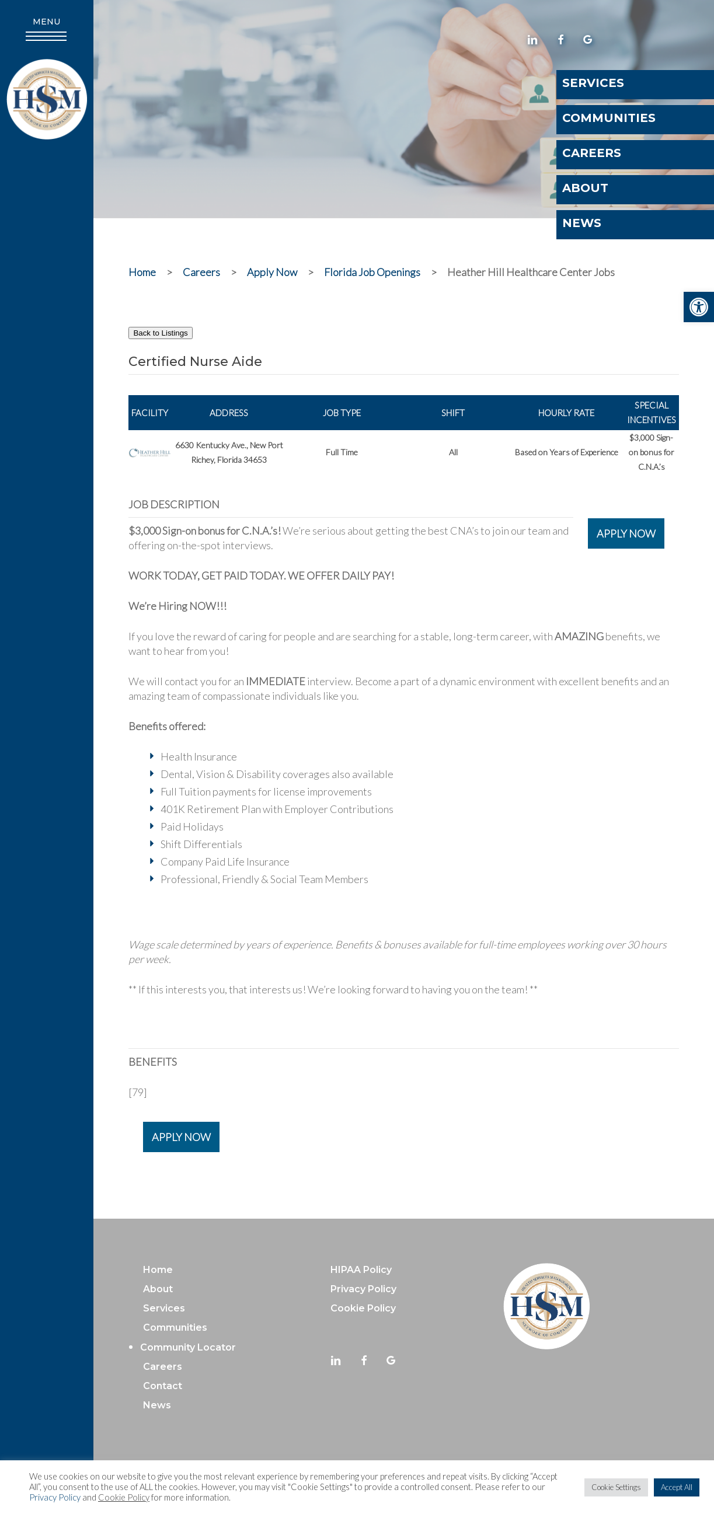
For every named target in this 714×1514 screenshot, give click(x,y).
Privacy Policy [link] (55, 1497)
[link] (699, 307)
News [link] (157, 1405)
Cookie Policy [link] (123, 1497)
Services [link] (164, 1308)
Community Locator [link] (188, 1347)
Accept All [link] (676, 1487)
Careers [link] (162, 1366)
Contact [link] (162, 1385)
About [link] (158, 1289)
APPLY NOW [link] (626, 533)
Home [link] (158, 1269)
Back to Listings (160, 333)
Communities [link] (175, 1327)
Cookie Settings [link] (616, 1487)
